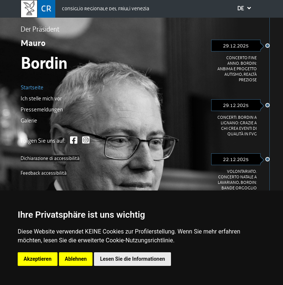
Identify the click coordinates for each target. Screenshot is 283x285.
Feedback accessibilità (44, 173)
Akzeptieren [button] (38, 259)
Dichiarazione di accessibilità (50, 158)
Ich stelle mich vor (41, 98)
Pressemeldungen (42, 109)
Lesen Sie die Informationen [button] (132, 259)
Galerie (29, 120)
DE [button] (249, 9)
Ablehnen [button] (76, 259)
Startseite (32, 87)
